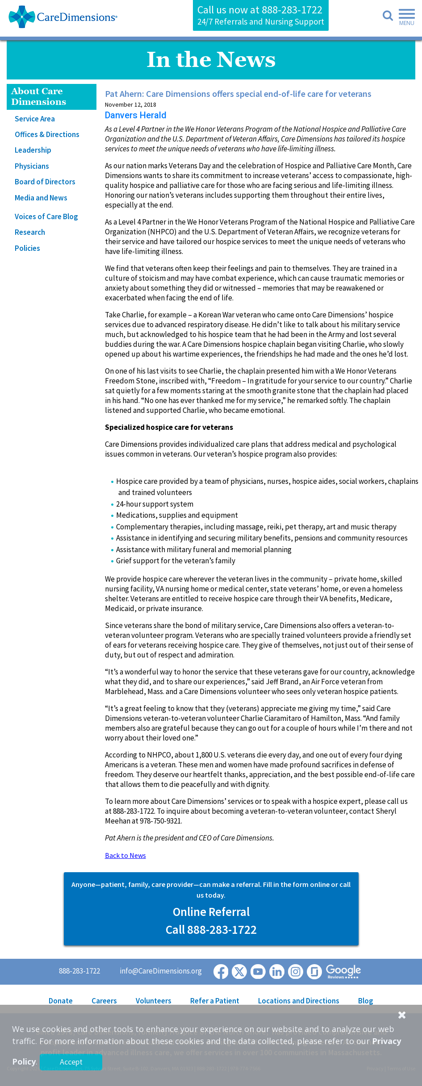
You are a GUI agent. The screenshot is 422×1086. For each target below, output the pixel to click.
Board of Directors (45, 182)
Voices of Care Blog (46, 216)
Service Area (35, 119)
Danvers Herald (136, 115)
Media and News (41, 198)
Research (30, 232)
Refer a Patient (214, 1001)
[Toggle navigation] (404, 19)
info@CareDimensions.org (161, 971)
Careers (104, 1001)
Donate (61, 1001)
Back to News (125, 855)
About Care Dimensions (38, 96)
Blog (365, 1001)
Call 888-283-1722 (211, 929)
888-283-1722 (292, 10)
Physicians (32, 166)
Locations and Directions (298, 1001)
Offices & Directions (47, 134)
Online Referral (211, 911)
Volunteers (153, 1001)
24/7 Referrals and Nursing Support (260, 21)
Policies (27, 248)
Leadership (33, 150)
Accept (71, 1062)
